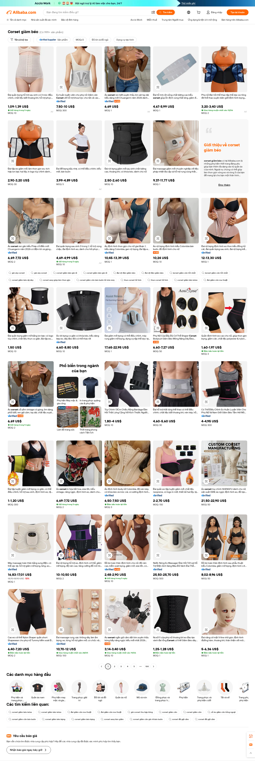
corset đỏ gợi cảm (179, 719)
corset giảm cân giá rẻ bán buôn (146, 719)
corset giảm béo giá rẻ (65, 273)
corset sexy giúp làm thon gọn (55, 280)
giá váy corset (17, 273)
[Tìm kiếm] (165, 12)
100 (147, 666)
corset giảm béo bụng (53, 719)
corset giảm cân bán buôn (22, 719)
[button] (153, 12)
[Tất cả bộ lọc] (19, 39)
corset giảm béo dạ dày (21, 280)
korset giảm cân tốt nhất (183, 273)
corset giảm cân (168, 712)
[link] (251, 736)
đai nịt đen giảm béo (124, 273)
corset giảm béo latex (185, 280)
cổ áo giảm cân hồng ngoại (221, 712)
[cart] (199, 13)
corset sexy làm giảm (112, 719)
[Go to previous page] (101, 666)
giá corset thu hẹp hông (140, 712)
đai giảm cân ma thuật (216, 280)
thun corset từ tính (131, 280)
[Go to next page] (153, 666)
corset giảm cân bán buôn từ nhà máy (95, 280)
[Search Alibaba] (98, 12)
